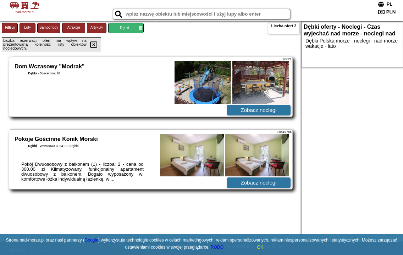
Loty (27, 27)
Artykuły (96, 27)
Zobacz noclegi (259, 110)
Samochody (48, 27)
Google (91, 240)
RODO (217, 247)
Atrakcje (73, 27)
